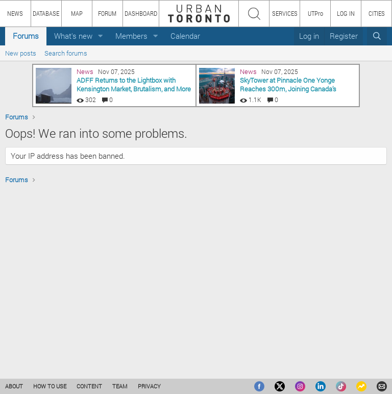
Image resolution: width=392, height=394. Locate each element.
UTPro (315, 13)
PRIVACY (149, 386)
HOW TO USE (49, 386)
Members (131, 36)
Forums (26, 36)
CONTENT (89, 386)
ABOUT (14, 386)
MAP (77, 13)
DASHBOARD (141, 13)
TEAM (120, 386)
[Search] (377, 36)
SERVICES (285, 13)
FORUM (107, 13)
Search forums (65, 53)
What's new (73, 36)
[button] (100, 36)
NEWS (15, 13)
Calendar (185, 36)
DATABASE (46, 13)
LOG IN (346, 13)
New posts (20, 53)
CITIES (377, 13)
